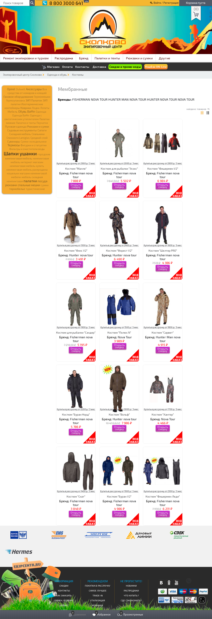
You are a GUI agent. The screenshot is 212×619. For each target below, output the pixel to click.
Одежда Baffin (20, 115)
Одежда (41, 111)
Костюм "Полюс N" (119, 332)
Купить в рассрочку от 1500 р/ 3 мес (119, 327)
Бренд (83, 58)
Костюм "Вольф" (119, 414)
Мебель (12, 111)
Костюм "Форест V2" (119, 250)
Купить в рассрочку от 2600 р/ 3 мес (162, 163)
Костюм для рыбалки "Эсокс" (119, 168)
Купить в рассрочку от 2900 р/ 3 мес (76, 163)
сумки (45, 185)
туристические (35, 188)
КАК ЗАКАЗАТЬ (64, 595)
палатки (30, 181)
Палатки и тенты (107, 58)
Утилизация (97, 600)
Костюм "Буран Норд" (76, 414)
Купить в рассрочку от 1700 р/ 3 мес (163, 409)
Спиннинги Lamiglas (18, 137)
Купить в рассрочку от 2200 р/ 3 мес (76, 409)
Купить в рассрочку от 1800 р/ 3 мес (163, 327)
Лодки (35, 107)
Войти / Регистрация (166, 2)
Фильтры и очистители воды (27, 149)
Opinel (11, 89)
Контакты (82, 66)
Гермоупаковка (15, 100)
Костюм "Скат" (76, 496)
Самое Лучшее (97, 590)
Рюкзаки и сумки (139, 58)
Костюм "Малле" (76, 168)
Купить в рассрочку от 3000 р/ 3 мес (119, 409)
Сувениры (13, 141)
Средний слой (39, 137)
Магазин (51, 67)
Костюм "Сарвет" (163, 332)
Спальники (38, 134)
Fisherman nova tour (89, 99)
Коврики (25, 107)
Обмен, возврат (63, 600)
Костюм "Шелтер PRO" (163, 250)
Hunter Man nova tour (127, 99)
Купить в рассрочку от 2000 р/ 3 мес (119, 163)
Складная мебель (20, 134)
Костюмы (78, 74)
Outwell (20, 89)
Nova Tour (186, 99)
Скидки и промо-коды (125, 67)
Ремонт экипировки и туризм (26, 58)
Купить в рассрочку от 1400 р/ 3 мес (76, 491)
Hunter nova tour (162, 99)
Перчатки (42, 122)
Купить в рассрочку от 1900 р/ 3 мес (76, 327)
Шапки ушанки (20, 153)
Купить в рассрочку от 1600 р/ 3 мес (163, 245)
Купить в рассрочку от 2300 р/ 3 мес (163, 491)
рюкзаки (11, 185)
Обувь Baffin (26, 111)
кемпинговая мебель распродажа (27, 169)
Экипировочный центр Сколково (22, 74)
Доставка (99, 66)
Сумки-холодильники (34, 141)
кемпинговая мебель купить (27, 165)
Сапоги (42, 130)
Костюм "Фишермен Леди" (163, 496)
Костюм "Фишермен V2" (162, 168)
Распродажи (131, 590)
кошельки (13, 173)
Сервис (64, 605)
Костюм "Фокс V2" (75, 250)
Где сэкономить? (131, 600)
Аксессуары (34, 89)
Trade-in (98, 595)
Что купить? (131, 595)
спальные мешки (29, 185)
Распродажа (64, 58)
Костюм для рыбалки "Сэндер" (75, 332)
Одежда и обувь (57, 74)
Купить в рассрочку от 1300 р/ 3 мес (76, 245)
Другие (164, 58)
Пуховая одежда (16, 126)
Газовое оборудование (18, 96)
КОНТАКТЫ (64, 590)
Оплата (67, 66)
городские (44, 154)
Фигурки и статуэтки (33, 145)
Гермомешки (42, 96)
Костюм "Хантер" (163, 414)
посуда (42, 181)
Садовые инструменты (22, 130)
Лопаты (44, 107)
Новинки (97, 605)
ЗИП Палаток (34, 100)
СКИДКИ (63, 585)
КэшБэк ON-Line (156, 66)
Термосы (13, 145)
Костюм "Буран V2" (119, 496)
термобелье (17, 188)
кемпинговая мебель (18, 158)
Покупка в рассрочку (97, 585)
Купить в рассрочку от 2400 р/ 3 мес (119, 245)
